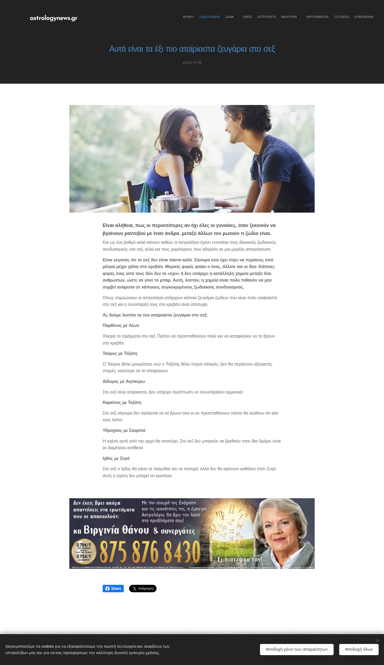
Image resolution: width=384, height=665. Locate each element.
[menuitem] (323, 17)
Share (113, 588)
